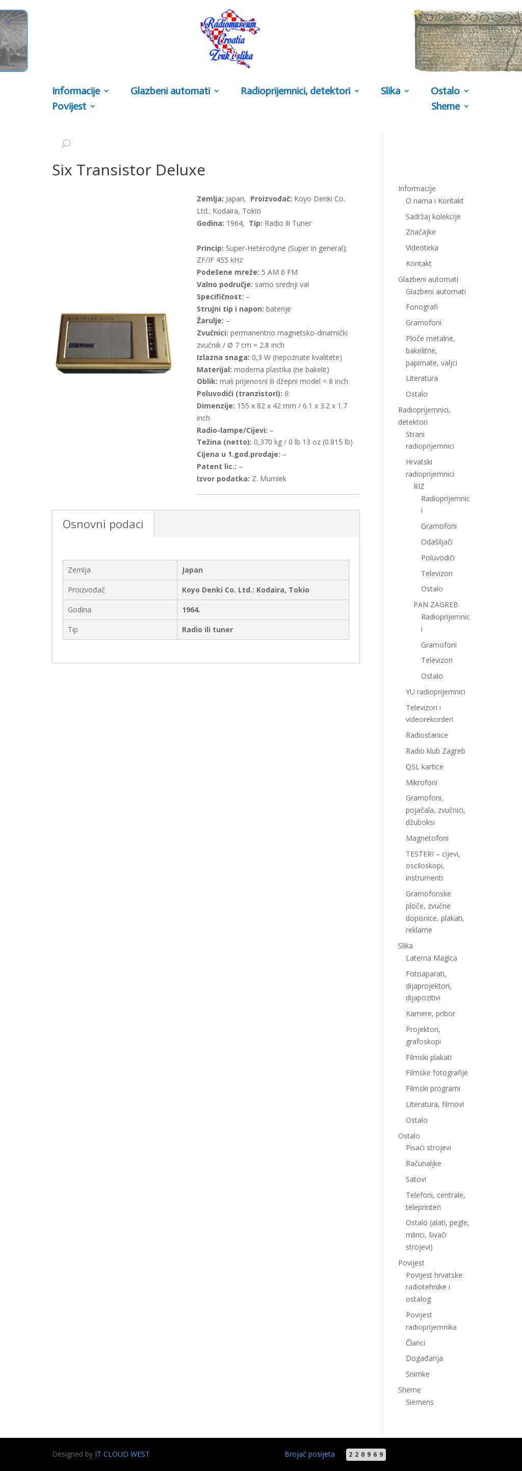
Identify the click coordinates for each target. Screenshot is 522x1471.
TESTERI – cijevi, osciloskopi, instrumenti (433, 866)
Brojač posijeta (309, 1454)
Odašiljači (437, 542)
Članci (415, 1343)
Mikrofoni (421, 782)
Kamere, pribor (430, 1013)
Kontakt (419, 263)
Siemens (420, 1402)
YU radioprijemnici (435, 691)
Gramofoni (423, 322)
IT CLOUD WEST (122, 1454)
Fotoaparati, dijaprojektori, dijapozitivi (429, 986)
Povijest (69, 107)
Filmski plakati (429, 1057)
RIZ (419, 486)
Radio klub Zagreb (435, 751)
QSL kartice (424, 766)
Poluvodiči (438, 557)
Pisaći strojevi (428, 1147)
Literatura (422, 378)
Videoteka (422, 247)
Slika (390, 92)
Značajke (421, 232)
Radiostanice (427, 735)
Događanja (424, 1358)
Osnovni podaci (103, 523)
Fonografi (422, 307)
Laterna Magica (431, 958)
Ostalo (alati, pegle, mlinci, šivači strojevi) (437, 1235)
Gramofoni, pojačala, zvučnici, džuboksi (435, 810)
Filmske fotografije (437, 1072)
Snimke (418, 1374)
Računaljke (423, 1163)
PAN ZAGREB (435, 604)
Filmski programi (433, 1088)
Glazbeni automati (170, 92)
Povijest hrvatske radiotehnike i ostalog (434, 1287)
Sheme (445, 107)
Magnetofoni (427, 838)
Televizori (437, 573)
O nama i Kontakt (435, 200)
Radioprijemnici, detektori (295, 92)
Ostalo (445, 92)
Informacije (76, 92)
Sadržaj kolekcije (433, 216)
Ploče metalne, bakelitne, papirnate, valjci (431, 350)
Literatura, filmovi (435, 1104)
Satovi (416, 1179)
